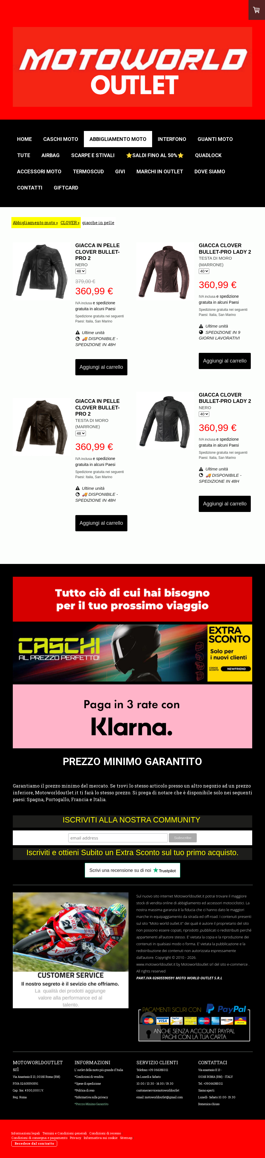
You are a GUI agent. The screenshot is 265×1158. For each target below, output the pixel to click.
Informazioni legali (25, 1133)
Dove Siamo (209, 171)
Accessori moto (39, 171)
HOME (24, 139)
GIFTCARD (66, 188)
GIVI (120, 171)
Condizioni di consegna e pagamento (39, 1138)
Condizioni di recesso (105, 1133)
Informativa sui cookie (100, 1138)
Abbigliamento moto (118, 139)
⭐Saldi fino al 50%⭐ (155, 155)
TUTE (23, 155)
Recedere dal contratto (34, 1143)
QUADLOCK (208, 155)
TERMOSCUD (88, 171)
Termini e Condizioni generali (64, 1133)
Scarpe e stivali (93, 155)
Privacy (75, 1138)
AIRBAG (51, 155)
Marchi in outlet (159, 171)
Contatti (29, 188)
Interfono (172, 139)
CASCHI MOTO (60, 139)
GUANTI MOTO (215, 139)
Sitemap (126, 1138)
